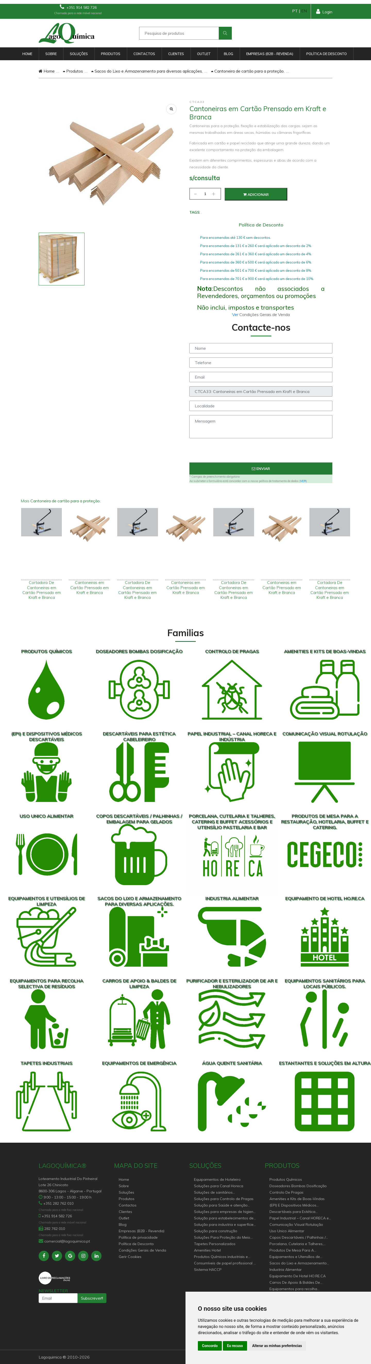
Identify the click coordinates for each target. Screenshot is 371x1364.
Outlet (204, 54)
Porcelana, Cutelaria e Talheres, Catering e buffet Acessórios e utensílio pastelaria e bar (296, 1244)
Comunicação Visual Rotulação (296, 1224)
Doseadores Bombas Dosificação (298, 1186)
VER (303, 481)
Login (324, 11)
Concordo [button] (210, 1346)
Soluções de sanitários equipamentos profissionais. (218, 1192)
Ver (235, 314)
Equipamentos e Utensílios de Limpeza (294, 1257)
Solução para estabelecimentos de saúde (224, 1218)
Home (27, 54)
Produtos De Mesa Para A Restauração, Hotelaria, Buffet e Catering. (296, 1250)
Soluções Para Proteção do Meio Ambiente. (222, 1237)
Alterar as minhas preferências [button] (277, 1346)
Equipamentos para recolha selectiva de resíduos (293, 1289)
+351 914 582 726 (78, 7)
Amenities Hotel (207, 1250)
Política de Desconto (326, 54)
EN (304, 10)
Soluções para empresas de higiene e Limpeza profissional (224, 1212)
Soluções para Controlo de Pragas (224, 1198)
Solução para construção (215, 1231)
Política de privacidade (138, 1237)
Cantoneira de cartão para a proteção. (247, 71)
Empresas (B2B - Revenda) (269, 54)
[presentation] (261, 452)
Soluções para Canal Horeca (218, 1186)
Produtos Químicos (285, 1179)
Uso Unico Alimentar (286, 1231)
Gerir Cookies (130, 1256)
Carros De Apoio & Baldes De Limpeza (294, 1283)
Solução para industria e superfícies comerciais (224, 1225)
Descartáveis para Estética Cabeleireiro (292, 1212)
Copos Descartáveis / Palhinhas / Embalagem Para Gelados (297, 1237)
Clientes (176, 54)
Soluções (79, 54)
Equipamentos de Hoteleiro (217, 1179)
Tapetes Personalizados (214, 1243)
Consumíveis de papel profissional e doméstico (225, 1263)
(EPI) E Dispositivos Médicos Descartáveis (292, 1205)
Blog (228, 54)
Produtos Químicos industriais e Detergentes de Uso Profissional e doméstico (223, 1257)
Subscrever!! (92, 1298)
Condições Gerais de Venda (142, 1250)
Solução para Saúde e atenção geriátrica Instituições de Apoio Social (221, 1205)
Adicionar (256, 194)
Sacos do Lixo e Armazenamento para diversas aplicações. (147, 71)
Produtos (110, 54)
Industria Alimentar (285, 1269)
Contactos (144, 54)
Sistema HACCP (208, 1269)
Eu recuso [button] (235, 1346)
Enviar (261, 468)
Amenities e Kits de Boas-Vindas (297, 1198)
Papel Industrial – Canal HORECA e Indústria (299, 1218)
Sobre (51, 54)
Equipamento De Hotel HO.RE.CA (297, 1276)
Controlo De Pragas (286, 1192)
